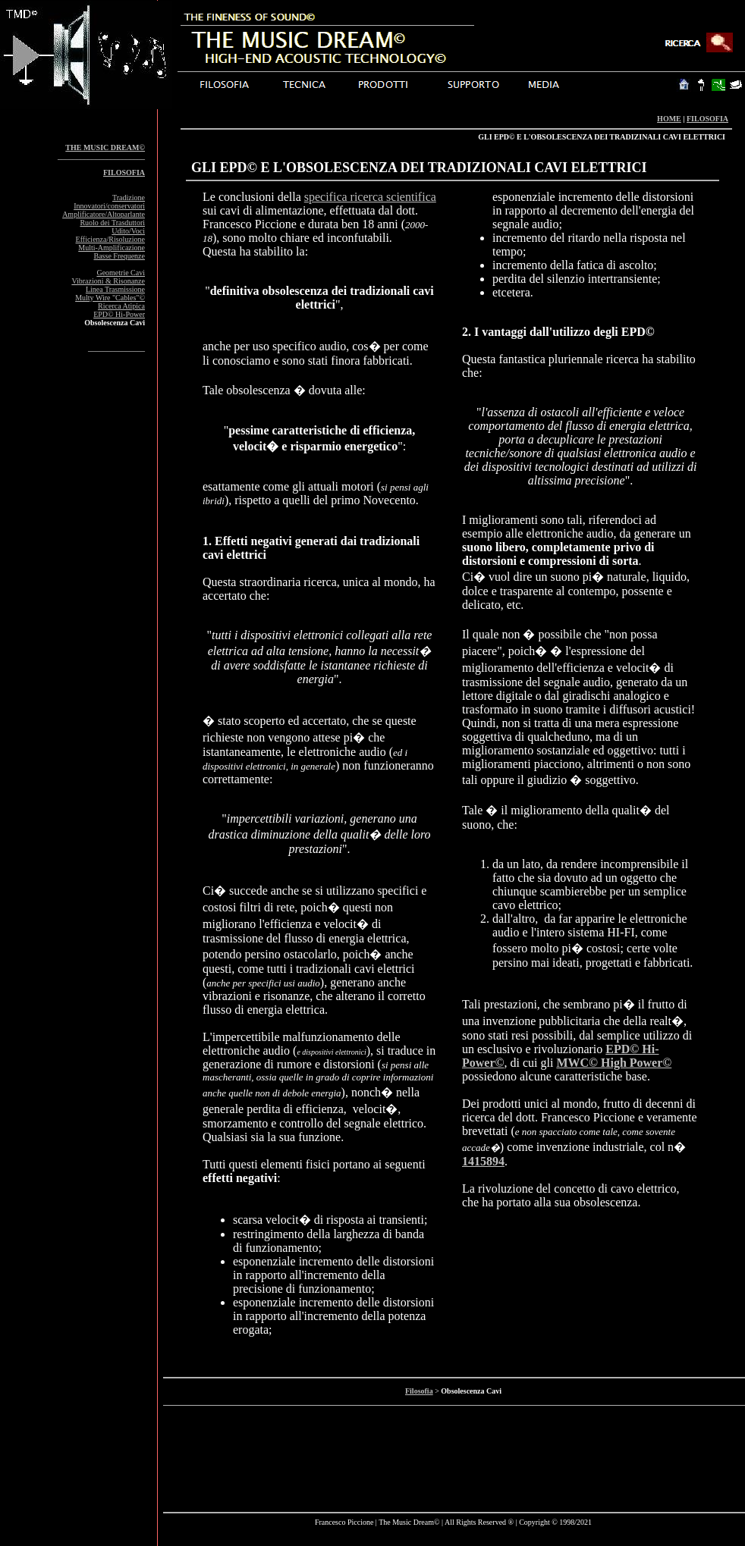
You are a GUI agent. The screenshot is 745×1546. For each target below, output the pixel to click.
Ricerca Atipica (121, 306)
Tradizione (128, 197)
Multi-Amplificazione (111, 247)
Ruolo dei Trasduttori (112, 222)
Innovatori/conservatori (109, 206)
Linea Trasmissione (115, 289)
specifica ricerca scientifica (370, 196)
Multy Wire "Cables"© (110, 297)
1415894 (483, 1161)
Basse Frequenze (119, 256)
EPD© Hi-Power (119, 314)
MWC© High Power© (613, 1062)
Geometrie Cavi (120, 272)
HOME (669, 118)
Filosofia (419, 1391)
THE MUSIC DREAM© (105, 147)
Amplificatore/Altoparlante (103, 214)
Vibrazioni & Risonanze (108, 281)
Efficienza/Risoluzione (110, 239)
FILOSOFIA (707, 118)
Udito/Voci (128, 231)
